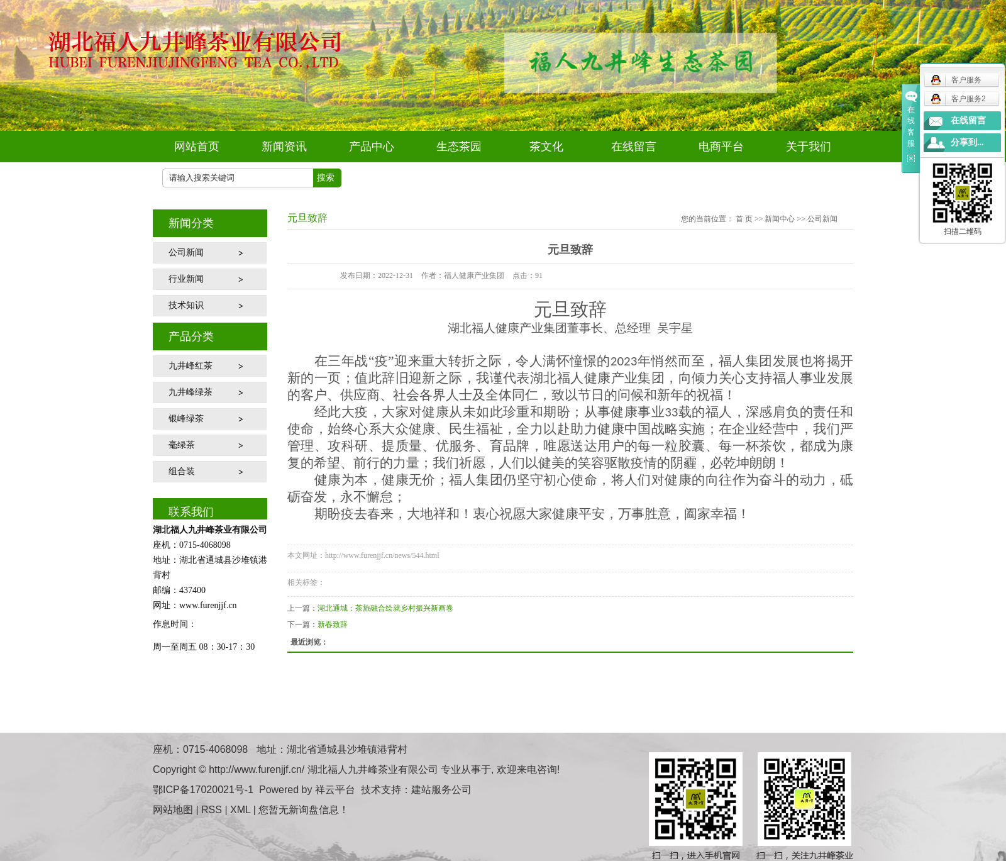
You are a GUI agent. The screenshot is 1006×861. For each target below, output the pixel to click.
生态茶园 (459, 146)
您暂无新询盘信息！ (303, 809)
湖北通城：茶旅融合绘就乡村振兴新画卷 (385, 608)
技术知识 (186, 305)
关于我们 (808, 146)
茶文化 (546, 146)
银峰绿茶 (186, 418)
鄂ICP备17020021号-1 (203, 789)
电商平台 (721, 146)
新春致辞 (333, 624)
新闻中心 (780, 218)
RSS (211, 809)
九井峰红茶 (191, 365)
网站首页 (196, 146)
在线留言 (633, 146)
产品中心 (371, 146)
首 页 (744, 218)
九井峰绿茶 (191, 392)
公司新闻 (186, 252)
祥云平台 (335, 789)
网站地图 (173, 809)
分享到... (967, 142)
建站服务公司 (441, 789)
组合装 (182, 471)
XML (240, 809)
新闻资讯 (284, 146)
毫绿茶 (182, 445)
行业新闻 (186, 279)
